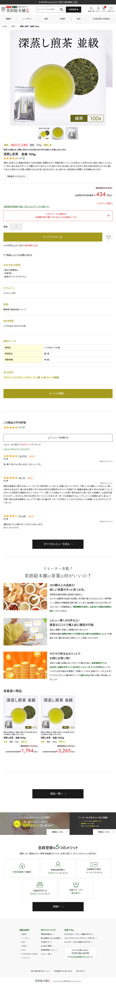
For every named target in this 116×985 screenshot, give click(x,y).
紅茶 (79, 19)
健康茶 (8, 19)
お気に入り (111, 9)
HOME (4, 26)
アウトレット (26, 958)
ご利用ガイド (45, 942)
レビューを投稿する (59, 437)
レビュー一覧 (45, 954)
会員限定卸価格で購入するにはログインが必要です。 (26, 206)
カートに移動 (56, 393)
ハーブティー (28, 19)
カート (104, 9)
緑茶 (46, 19)
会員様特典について (48, 950)
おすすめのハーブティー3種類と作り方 (77, 934)
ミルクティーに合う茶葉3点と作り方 (77, 942)
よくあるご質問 (46, 946)
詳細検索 (73, 9)
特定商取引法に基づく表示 (63, 971)
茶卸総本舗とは (46, 934)
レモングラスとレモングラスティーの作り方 (79, 938)
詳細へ (57, 906)
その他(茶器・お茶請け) (101, 19)
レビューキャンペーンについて (16, 449)
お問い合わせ (80, 971)
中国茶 (62, 19)
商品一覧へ (56, 794)
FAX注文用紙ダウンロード (80, 956)
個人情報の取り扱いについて (40, 971)
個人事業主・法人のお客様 (50, 938)
